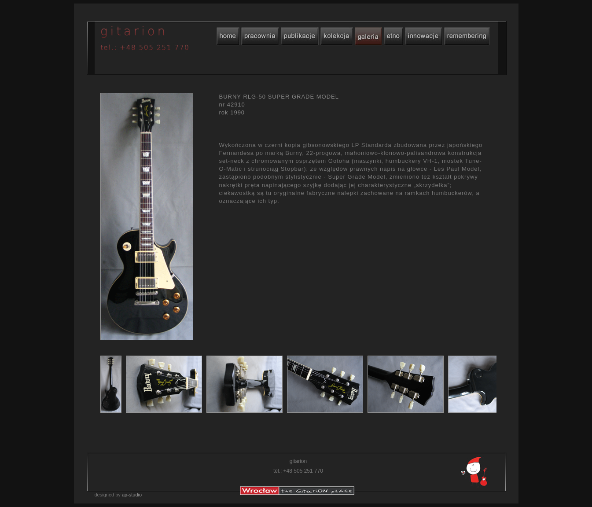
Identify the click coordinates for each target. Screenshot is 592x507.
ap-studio (132, 494)
